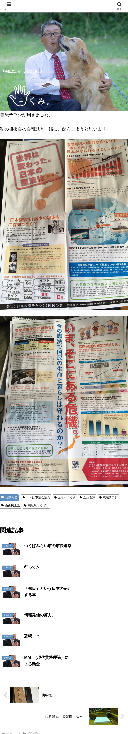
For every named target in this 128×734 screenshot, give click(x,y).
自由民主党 (10, 505)
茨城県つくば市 (36, 505)
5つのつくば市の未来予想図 (23, 708)
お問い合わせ (95, 718)
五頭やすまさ (65, 497)
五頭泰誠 (87, 497)
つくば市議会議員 (36, 497)
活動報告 (9, 497)
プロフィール (105, 705)
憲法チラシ (108, 497)
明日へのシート (33, 718)
